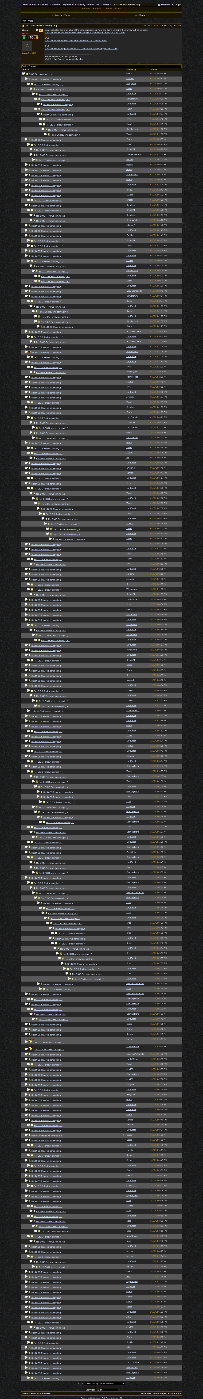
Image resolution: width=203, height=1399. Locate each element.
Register (164, 5)
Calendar (97, 8)
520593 (178, 26)
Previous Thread (61, 15)
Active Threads (113, 8)
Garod (148, 26)
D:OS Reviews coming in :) (41, 74)
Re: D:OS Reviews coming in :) (41, 25)
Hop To (80, 1383)
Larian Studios (29, 5)
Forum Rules (28, 1393)
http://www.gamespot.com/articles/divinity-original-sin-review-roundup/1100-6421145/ (85, 32)
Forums (44, 5)
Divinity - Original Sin (63, 5)
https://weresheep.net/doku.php (68, 59)
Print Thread (27, 21)
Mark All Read (44, 1393)
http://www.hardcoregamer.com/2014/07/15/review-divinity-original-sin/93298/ (81, 48)
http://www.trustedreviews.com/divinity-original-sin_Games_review (76, 40)
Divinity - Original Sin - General (93, 5)
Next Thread (141, 15)
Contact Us (145, 1393)
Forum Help (159, 1393)
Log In (176, 5)
